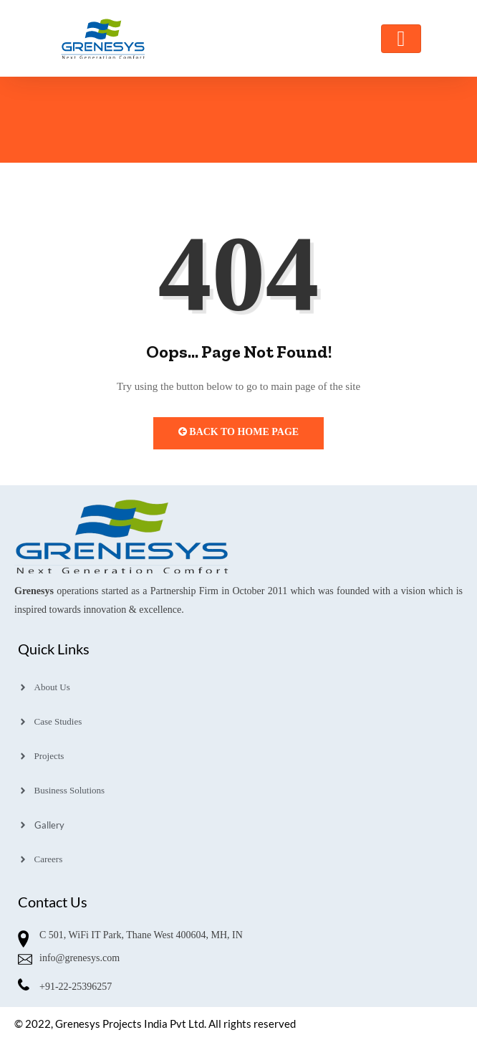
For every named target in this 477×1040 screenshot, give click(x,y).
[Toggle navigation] (401, 38)
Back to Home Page (238, 431)
